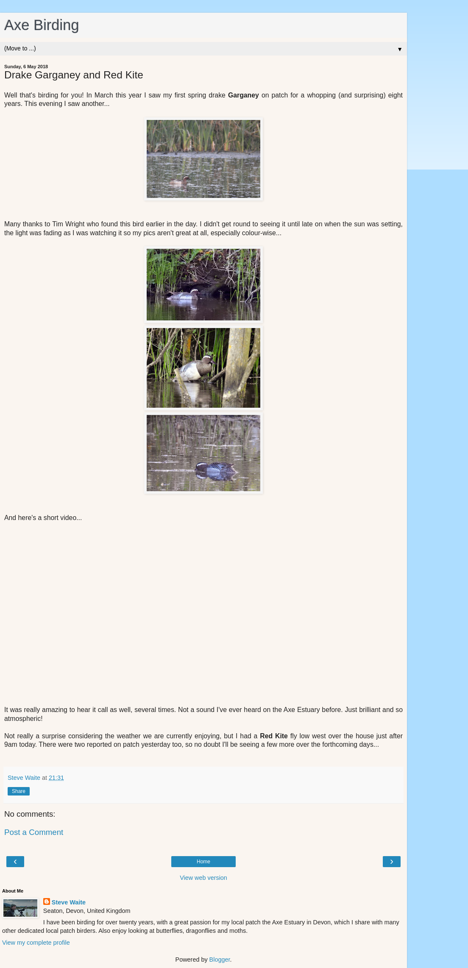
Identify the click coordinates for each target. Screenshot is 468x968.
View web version (203, 877)
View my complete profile (36, 942)
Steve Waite (69, 902)
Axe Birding (41, 25)
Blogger (219, 959)
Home (203, 862)
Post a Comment (33, 832)
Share (18, 791)
